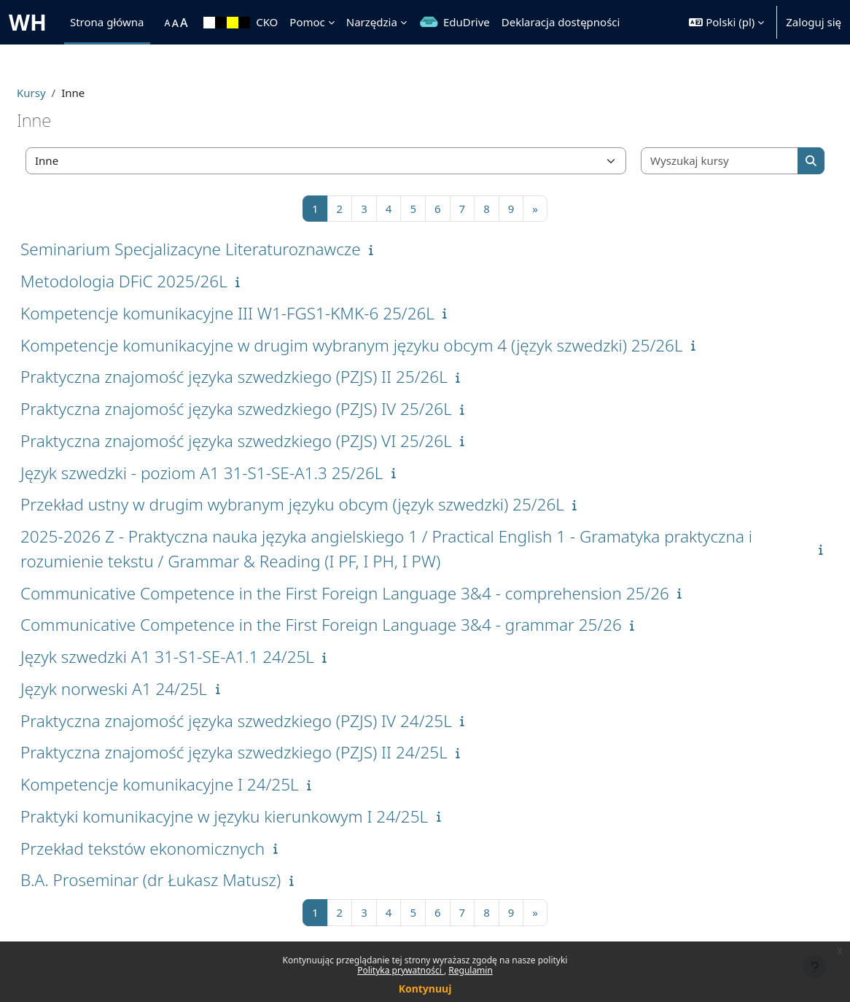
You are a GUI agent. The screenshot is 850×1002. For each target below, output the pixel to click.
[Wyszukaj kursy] (694, 160)
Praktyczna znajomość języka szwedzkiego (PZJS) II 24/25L (269, 752)
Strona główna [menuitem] (107, 22)
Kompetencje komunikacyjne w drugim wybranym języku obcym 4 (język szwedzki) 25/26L (386, 345)
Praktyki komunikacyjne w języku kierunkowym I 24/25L (259, 816)
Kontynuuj (425, 988)
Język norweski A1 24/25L (148, 688)
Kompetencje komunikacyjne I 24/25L (194, 784)
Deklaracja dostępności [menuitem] (561, 22)
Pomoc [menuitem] (306, 22)
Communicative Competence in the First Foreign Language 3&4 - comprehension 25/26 (379, 593)
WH (28, 22)
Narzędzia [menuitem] (371, 22)
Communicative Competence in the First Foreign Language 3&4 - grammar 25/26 (356, 624)
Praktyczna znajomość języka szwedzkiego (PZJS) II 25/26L (269, 376)
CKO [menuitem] (267, 22)
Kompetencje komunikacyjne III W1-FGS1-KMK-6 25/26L (262, 313)
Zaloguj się (813, 22)
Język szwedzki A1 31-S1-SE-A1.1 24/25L (202, 656)
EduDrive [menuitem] (466, 22)
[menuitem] (157, 22)
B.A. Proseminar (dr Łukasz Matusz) (185, 880)
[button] (726, 22)
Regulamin (470, 970)
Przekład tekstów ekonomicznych (177, 848)
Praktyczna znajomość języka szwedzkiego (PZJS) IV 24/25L (271, 721)
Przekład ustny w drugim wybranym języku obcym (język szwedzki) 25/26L (327, 504)
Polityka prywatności (400, 970)
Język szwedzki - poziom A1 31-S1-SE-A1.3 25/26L (236, 473)
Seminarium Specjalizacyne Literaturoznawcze (225, 249)
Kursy (66, 92)
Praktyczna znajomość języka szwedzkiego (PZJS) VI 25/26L (271, 441)
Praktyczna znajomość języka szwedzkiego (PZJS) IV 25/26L (271, 408)
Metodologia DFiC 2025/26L (158, 281)
